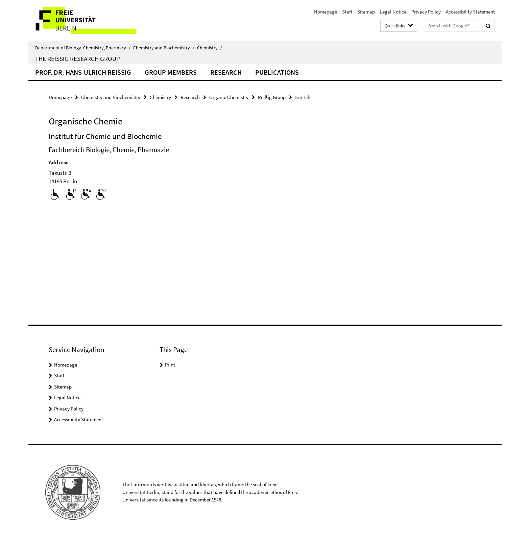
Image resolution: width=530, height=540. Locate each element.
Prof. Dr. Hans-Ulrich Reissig (83, 72)
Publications (277, 72)
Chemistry (209, 47)
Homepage (325, 11)
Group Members (171, 72)
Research (226, 72)
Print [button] (170, 364)
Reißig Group (272, 97)
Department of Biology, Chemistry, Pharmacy (82, 47)
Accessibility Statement (470, 11)
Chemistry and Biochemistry (163, 47)
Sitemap (366, 11)
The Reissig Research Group (77, 58)
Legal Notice (393, 11)
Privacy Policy (426, 11)
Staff (347, 11)
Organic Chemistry (228, 97)
